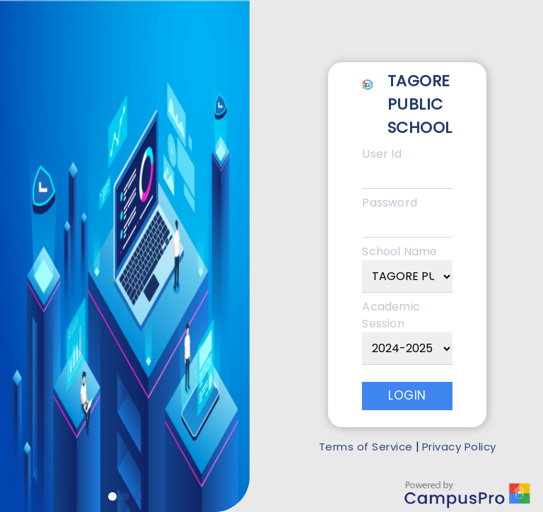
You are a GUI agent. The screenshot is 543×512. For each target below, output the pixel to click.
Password (389, 202)
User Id (381, 154)
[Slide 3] (138, 496)
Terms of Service (366, 446)
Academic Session (391, 315)
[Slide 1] (112, 496)
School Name (399, 251)
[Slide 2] (125, 496)
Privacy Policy (459, 446)
